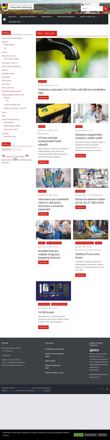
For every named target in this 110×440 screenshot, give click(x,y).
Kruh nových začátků (11, 59)
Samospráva (46, 17)
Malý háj (5, 70)
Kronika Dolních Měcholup (11, 66)
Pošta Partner (80, 207)
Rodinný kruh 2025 (10, 129)
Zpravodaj (5, 134)
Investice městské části (12, 105)
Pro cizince (42, 207)
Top (5, 48)
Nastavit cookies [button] (90, 435)
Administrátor (44, 85)
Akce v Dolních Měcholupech (84, 274)
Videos (4, 112)
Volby (4, 116)
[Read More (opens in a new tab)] (43, 97)
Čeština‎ (85, 4)
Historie (4, 52)
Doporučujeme (9, 45)
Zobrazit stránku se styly (54, 419)
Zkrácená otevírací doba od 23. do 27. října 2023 (90, 216)
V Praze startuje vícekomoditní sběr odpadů (50, 141)
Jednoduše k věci (10, 136)
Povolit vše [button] (78, 435)
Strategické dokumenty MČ (11, 91)
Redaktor (79, 130)
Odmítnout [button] (102, 435)
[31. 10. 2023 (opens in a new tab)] (53, 85)
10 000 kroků (46, 359)
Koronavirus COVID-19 (10, 63)
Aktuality (12, 17)
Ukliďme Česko (81, 281)
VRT (7, 100)
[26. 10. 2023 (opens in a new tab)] (53, 210)
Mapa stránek (50, 407)
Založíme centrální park (94, 281)
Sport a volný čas (87, 17)
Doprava (7, 98)
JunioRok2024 (9, 122)
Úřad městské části (28, 17)
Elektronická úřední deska (13, 156)
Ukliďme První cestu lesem (87, 286)
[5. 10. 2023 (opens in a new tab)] (53, 278)
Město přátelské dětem (54, 274)
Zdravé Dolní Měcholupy (59, 351)
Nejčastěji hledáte (8, 73)
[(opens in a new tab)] (72, 58)
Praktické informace (65, 17)
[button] (37, 16)
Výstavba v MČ (14, 22)
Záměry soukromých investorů (15, 108)
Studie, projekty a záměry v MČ (13, 95)
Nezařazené (42, 81)
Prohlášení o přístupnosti (54, 396)
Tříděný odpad (44, 133)
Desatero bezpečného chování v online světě (88, 136)
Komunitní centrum (9, 56)
